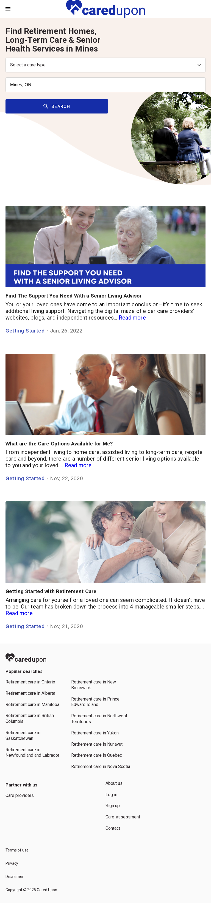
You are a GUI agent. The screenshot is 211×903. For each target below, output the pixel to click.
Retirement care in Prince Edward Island (95, 701)
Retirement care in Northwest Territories (99, 718)
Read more (132, 317)
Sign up (113, 805)
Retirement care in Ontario (30, 682)
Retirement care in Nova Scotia (100, 766)
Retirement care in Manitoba (32, 704)
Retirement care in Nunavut (97, 744)
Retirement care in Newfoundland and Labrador (32, 752)
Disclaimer (14, 876)
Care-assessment (123, 817)
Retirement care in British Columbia (29, 718)
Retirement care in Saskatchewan (22, 735)
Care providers (19, 795)
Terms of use (17, 850)
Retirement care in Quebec (96, 755)
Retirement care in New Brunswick (93, 684)
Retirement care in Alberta (30, 693)
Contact (113, 828)
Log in (111, 794)
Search (56, 106)
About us (114, 783)
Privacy (11, 863)
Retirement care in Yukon (95, 733)
